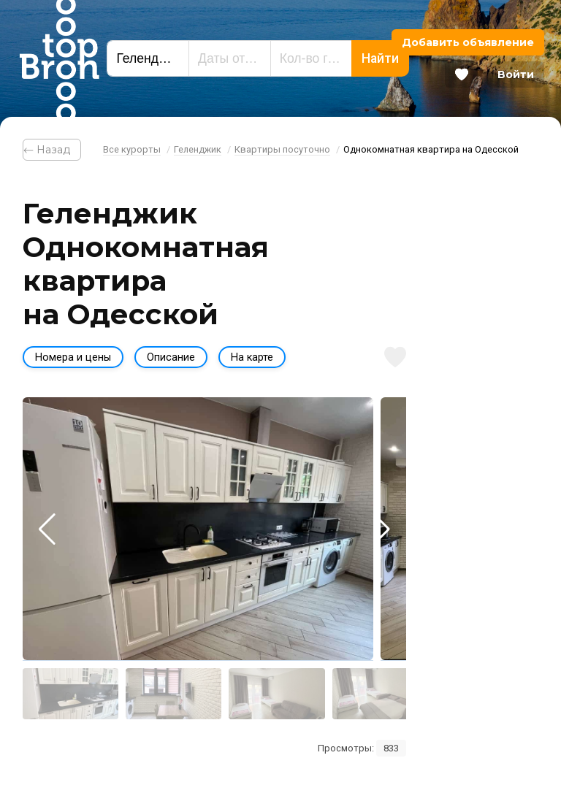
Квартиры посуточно (282, 149)
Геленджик (197, 149)
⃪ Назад (52, 149)
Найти (380, 58)
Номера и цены (73, 357)
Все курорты (132, 149)
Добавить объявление (468, 42)
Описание (171, 357)
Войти (515, 74)
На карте (252, 357)
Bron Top (59, 58)
